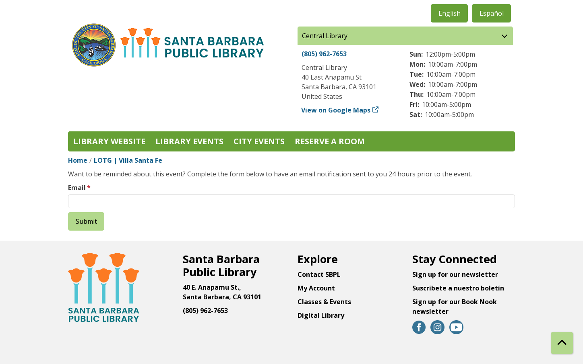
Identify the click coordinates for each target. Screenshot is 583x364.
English (449, 13)
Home (77, 160)
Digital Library (321, 315)
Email (77, 187)
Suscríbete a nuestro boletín (458, 288)
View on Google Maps (336, 110)
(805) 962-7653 (324, 53)
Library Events (189, 141)
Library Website (109, 141)
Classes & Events (324, 301)
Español (492, 13)
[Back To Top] (562, 343)
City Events (259, 141)
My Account (316, 288)
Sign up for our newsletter (455, 274)
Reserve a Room (330, 141)
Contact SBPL (319, 274)
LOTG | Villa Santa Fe (128, 160)
